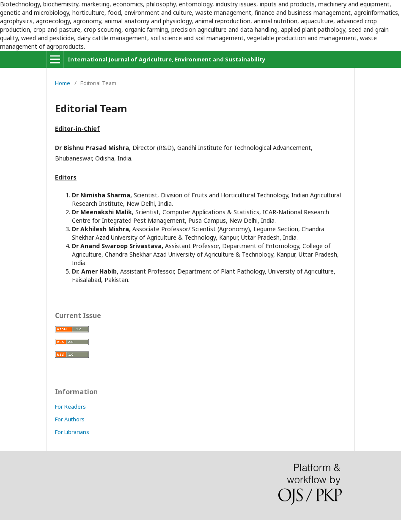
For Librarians (72, 432)
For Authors (70, 419)
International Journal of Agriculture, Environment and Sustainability (166, 59)
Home (62, 83)
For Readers (70, 406)
